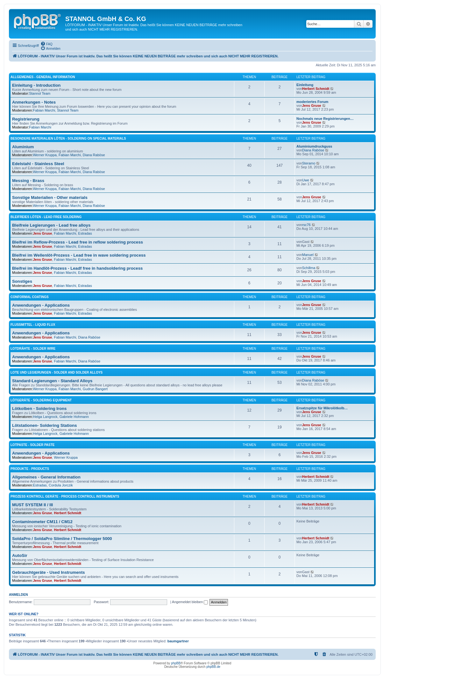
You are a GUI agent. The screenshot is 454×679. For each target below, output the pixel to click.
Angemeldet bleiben (190, 602)
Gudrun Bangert (95, 389)
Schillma (309, 268)
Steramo (309, 163)
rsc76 (306, 225)
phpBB (176, 663)
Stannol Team (39, 93)
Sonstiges (22, 281)
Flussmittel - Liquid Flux (33, 324)
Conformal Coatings (30, 297)
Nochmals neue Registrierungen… (325, 118)
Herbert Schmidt (316, 89)
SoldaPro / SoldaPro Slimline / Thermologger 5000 (62, 538)
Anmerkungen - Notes (34, 102)
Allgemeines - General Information (43, 77)
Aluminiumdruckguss (314, 146)
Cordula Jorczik (61, 485)
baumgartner (178, 641)
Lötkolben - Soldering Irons (39, 408)
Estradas (85, 233)
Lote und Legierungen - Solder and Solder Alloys (57, 372)
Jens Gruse (311, 105)
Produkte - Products (30, 469)
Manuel (308, 255)
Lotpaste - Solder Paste (33, 445)
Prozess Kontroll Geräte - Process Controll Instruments (65, 496)
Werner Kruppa (44, 155)
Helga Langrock (45, 417)
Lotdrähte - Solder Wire (33, 348)
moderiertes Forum (312, 102)
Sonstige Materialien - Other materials (50, 197)
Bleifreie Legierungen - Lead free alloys (51, 225)
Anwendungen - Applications (41, 305)
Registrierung (25, 119)
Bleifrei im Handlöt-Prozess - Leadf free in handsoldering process (77, 268)
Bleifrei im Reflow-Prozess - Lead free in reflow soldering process (77, 242)
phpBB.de (213, 666)
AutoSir (19, 555)
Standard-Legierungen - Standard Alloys (52, 380)
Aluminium (23, 146)
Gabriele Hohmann (74, 417)
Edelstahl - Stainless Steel (38, 163)
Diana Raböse (94, 155)
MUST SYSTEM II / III (32, 504)
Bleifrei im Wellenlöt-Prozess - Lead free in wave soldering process (79, 255)
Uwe (305, 180)
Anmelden (18, 594)
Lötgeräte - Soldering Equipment (41, 400)
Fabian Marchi (44, 110)
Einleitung (304, 85)
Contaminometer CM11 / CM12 (42, 521)
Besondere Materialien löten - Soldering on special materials (68, 138)
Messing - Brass (28, 180)
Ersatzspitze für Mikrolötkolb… (322, 408)
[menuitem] (46, 43)
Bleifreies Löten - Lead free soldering (46, 217)
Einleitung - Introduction (36, 85)
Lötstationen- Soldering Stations (44, 425)
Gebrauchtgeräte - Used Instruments (48, 572)
